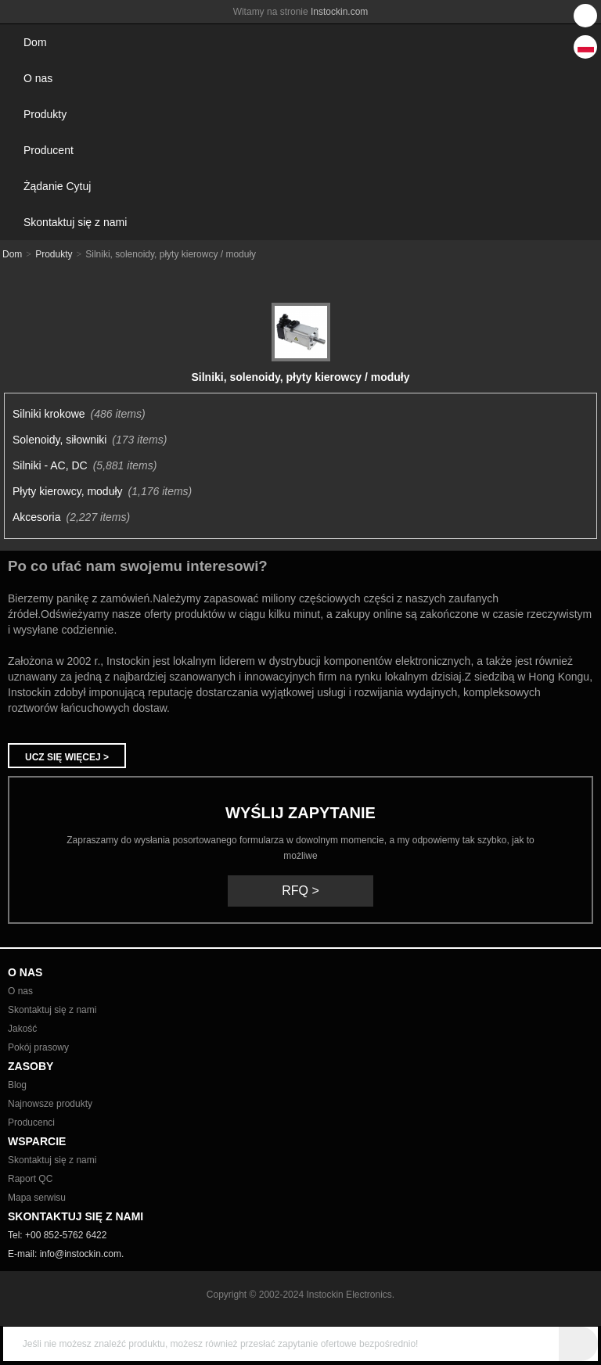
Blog (17, 1084)
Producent (48, 150)
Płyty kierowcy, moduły (68, 491)
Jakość (22, 1028)
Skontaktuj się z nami (75, 222)
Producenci (31, 1122)
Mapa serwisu (37, 1197)
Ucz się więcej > (67, 757)
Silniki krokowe (49, 414)
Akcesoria (36, 517)
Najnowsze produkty (50, 1103)
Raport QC (30, 1178)
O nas (37, 78)
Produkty (45, 114)
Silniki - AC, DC (50, 465)
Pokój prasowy (38, 1047)
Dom (35, 42)
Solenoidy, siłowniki (59, 439)
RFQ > (300, 890)
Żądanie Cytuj (57, 186)
